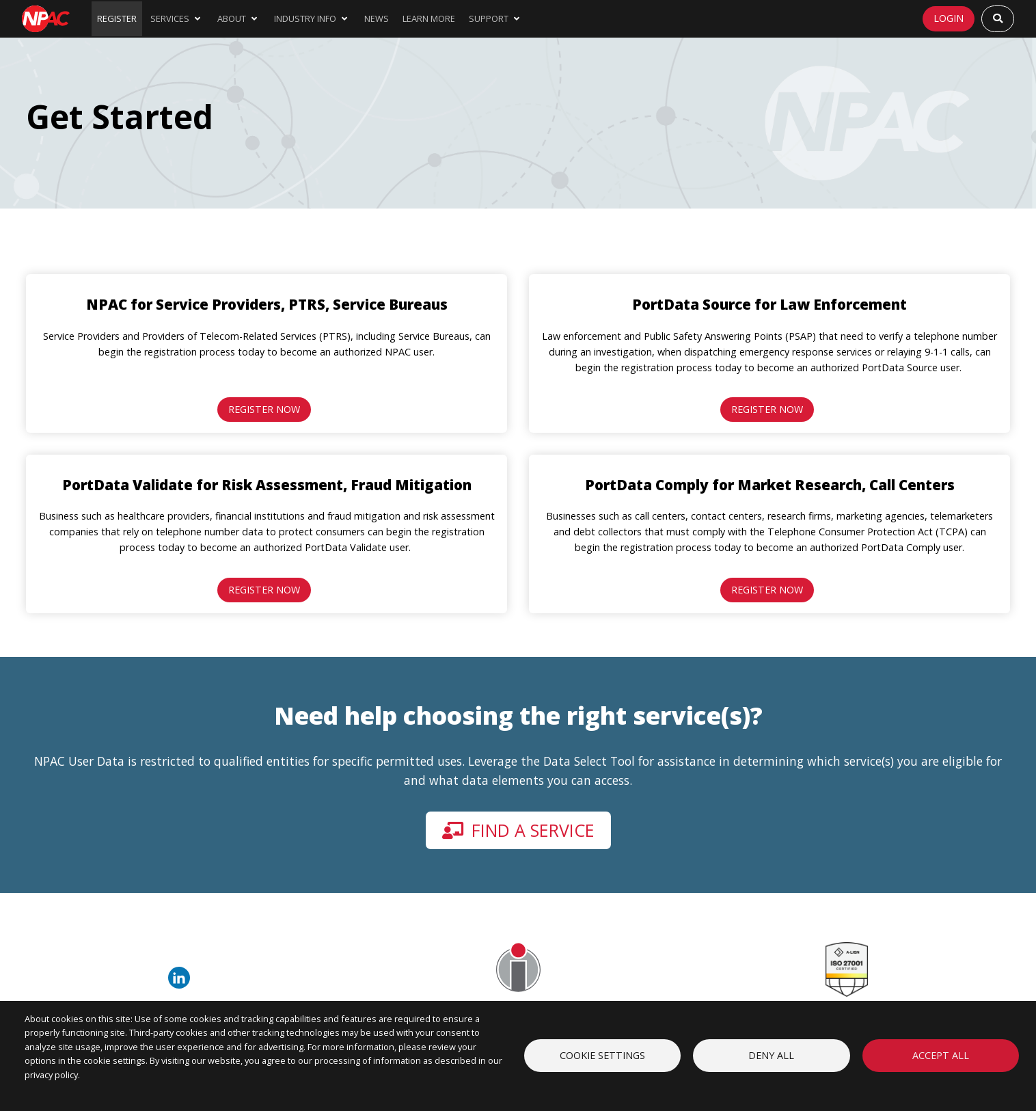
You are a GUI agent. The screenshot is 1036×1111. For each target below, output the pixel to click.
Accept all (940, 1055)
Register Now (264, 409)
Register (117, 18)
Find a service (518, 830)
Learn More (429, 18)
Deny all (771, 1055)
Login (948, 18)
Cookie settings (602, 1055)
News (376, 18)
